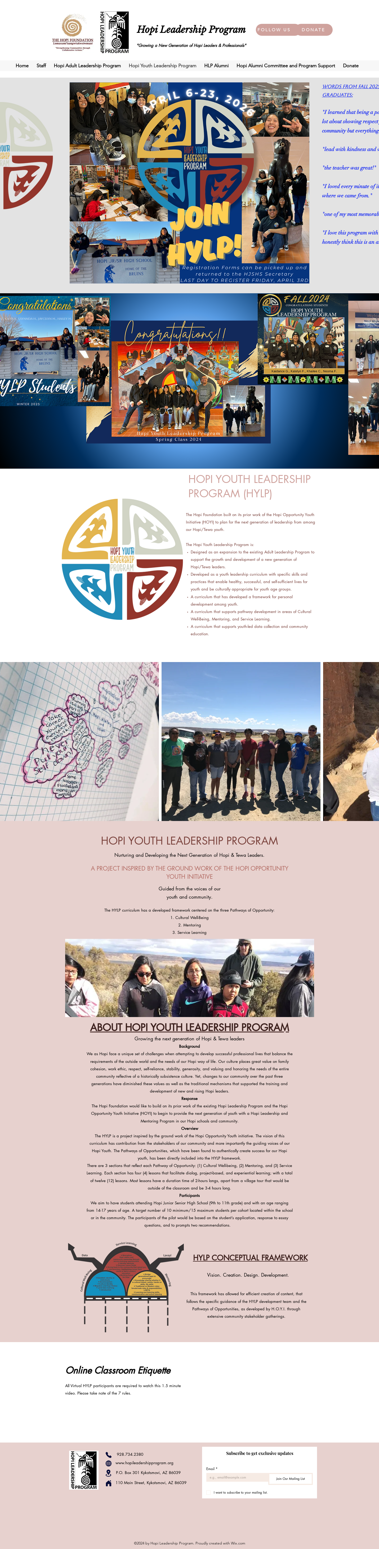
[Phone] (108, 1455)
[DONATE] (314, 30)
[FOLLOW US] (274, 30)
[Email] (236, 1477)
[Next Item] (375, 741)
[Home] (108, 1483)
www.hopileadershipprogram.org (144, 1462)
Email (212, 1469)
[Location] (108, 1473)
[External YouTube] (253, 1392)
